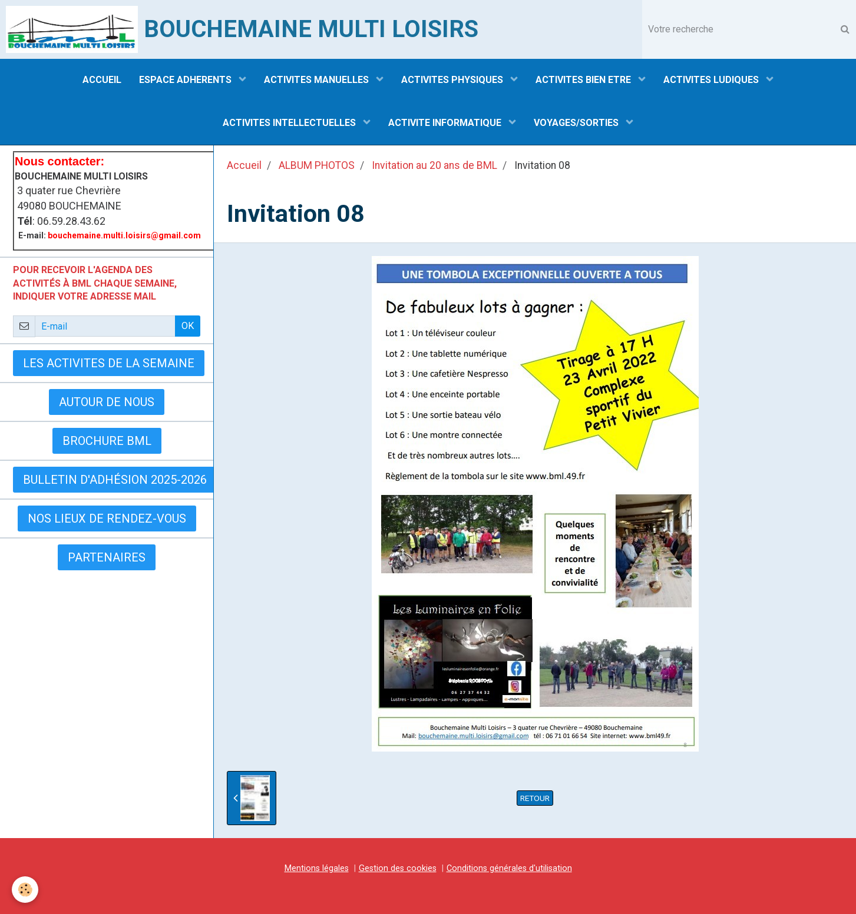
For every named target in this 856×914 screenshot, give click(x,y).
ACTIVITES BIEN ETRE (584, 79)
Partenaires (107, 557)
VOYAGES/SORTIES (577, 122)
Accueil (244, 165)
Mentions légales (317, 868)
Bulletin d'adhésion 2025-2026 (115, 480)
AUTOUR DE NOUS (106, 402)
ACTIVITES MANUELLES (317, 79)
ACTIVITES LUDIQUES (712, 79)
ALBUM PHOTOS (317, 165)
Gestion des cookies (398, 868)
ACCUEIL (101, 79)
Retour (535, 798)
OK (187, 325)
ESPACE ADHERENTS (186, 79)
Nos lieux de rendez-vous (107, 518)
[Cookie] (25, 889)
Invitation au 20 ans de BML (434, 165)
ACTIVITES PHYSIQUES (453, 79)
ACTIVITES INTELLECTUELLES (290, 122)
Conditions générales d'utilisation (509, 868)
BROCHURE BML (106, 441)
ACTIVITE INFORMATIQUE (446, 122)
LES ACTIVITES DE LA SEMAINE (108, 363)
